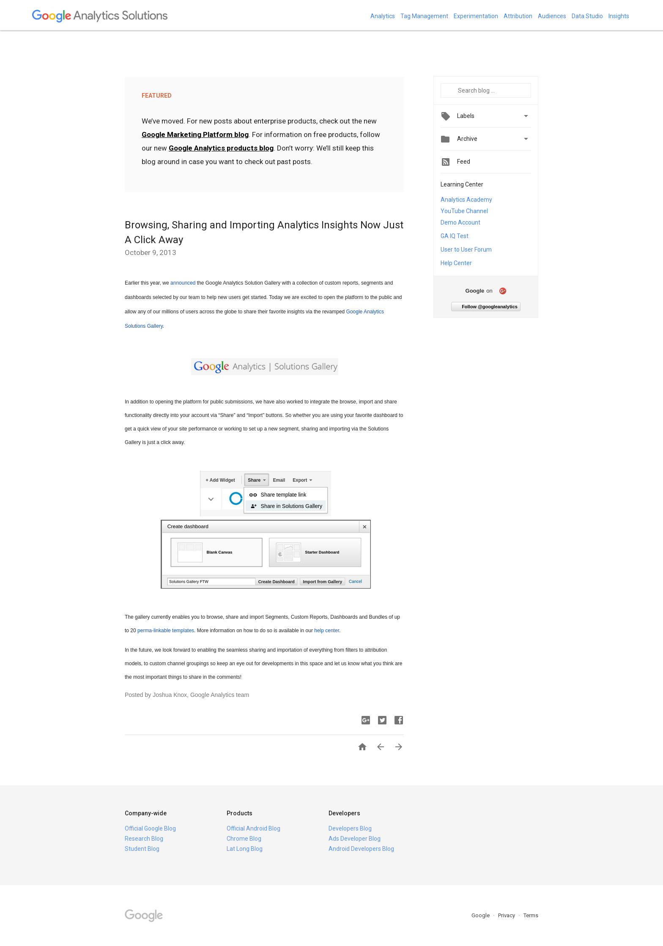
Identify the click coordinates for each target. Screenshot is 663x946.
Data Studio (587, 16)
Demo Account (460, 222)
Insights (618, 16)
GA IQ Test (454, 236)
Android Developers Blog (361, 848)
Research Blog (144, 838)
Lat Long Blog (245, 848)
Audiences (552, 16)
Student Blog (142, 848)
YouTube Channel (464, 211)
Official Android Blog (253, 828)
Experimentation (476, 16)
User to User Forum (466, 249)
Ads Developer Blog (355, 838)
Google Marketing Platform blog (195, 134)
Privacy (507, 915)
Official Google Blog (150, 828)
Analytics (382, 16)
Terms (530, 915)
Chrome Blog (244, 838)
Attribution (518, 16)
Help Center (456, 263)
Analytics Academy (466, 199)
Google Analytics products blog (221, 148)
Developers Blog (350, 828)
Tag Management (424, 16)
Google (481, 915)
